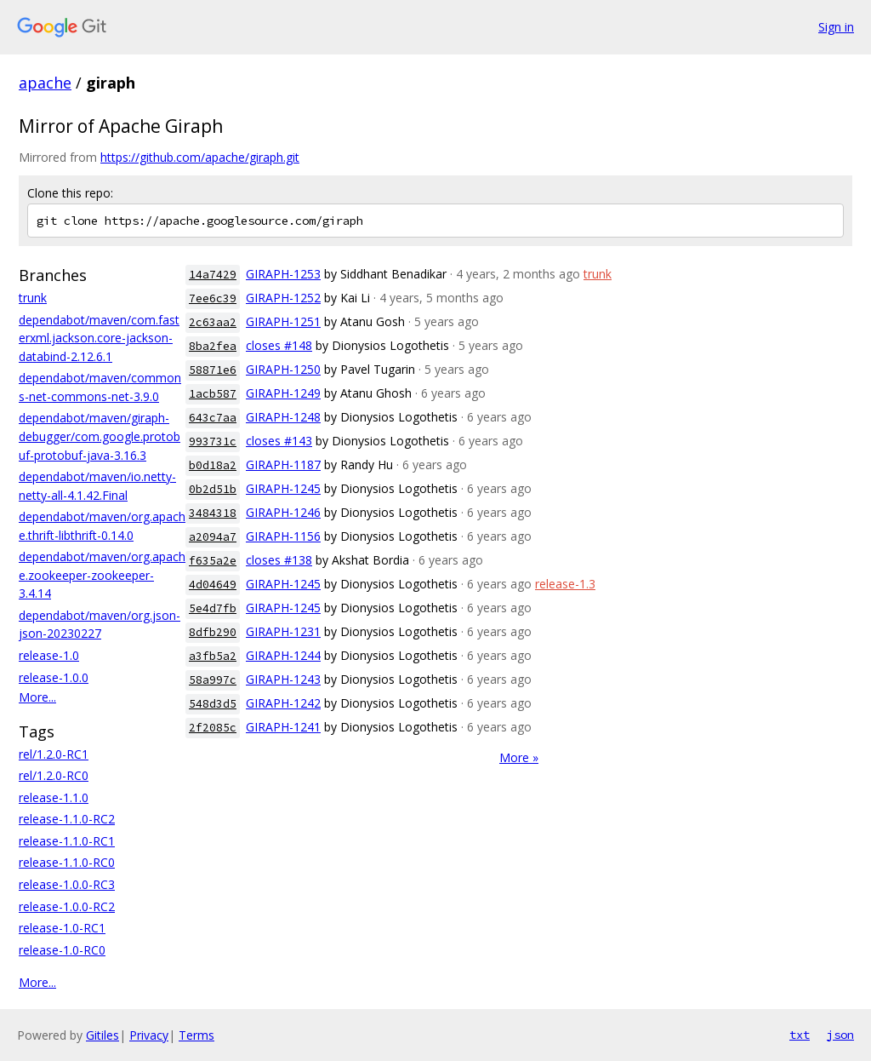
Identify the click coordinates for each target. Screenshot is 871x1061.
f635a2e (212, 560)
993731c (212, 441)
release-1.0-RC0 (62, 950)
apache (45, 82)
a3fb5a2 (212, 656)
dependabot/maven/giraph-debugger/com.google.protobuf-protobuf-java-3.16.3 (99, 436)
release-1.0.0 (53, 677)
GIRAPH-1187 (283, 464)
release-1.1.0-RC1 (67, 841)
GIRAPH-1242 (283, 703)
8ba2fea (212, 346)
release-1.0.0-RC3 (67, 884)
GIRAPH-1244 (283, 655)
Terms (196, 1035)
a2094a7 (212, 537)
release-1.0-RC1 (62, 928)
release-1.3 (565, 584)
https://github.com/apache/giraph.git (199, 157)
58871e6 (212, 370)
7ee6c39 (212, 298)
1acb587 (212, 394)
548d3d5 (212, 704)
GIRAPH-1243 (283, 679)
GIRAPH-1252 (283, 298)
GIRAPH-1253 (283, 274)
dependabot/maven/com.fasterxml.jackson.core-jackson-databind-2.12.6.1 (99, 338)
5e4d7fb (212, 608)
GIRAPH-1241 (283, 727)
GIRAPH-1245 (283, 488)
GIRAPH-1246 (283, 512)
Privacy (148, 1035)
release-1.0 (49, 655)
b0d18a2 (212, 465)
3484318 (212, 513)
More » (518, 757)
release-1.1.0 (53, 797)
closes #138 (279, 560)
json (840, 1034)
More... (37, 697)
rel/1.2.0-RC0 (53, 775)
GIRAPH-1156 (283, 536)
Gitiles (102, 1035)
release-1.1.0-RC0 (67, 862)
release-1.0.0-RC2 (67, 906)
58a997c (212, 680)
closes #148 (279, 345)
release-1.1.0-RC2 (67, 819)
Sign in (836, 27)
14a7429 (212, 274)
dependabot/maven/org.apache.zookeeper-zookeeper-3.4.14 (102, 574)
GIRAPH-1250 (283, 369)
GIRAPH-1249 (283, 393)
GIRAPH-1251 (283, 321)
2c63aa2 (212, 322)
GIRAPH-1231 (283, 631)
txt (799, 1034)
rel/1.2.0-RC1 (53, 754)
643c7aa (212, 417)
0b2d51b (212, 489)
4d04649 (212, 584)
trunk (33, 298)
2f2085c (212, 727)
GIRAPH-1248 (283, 417)
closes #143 (279, 441)
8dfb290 (212, 632)
